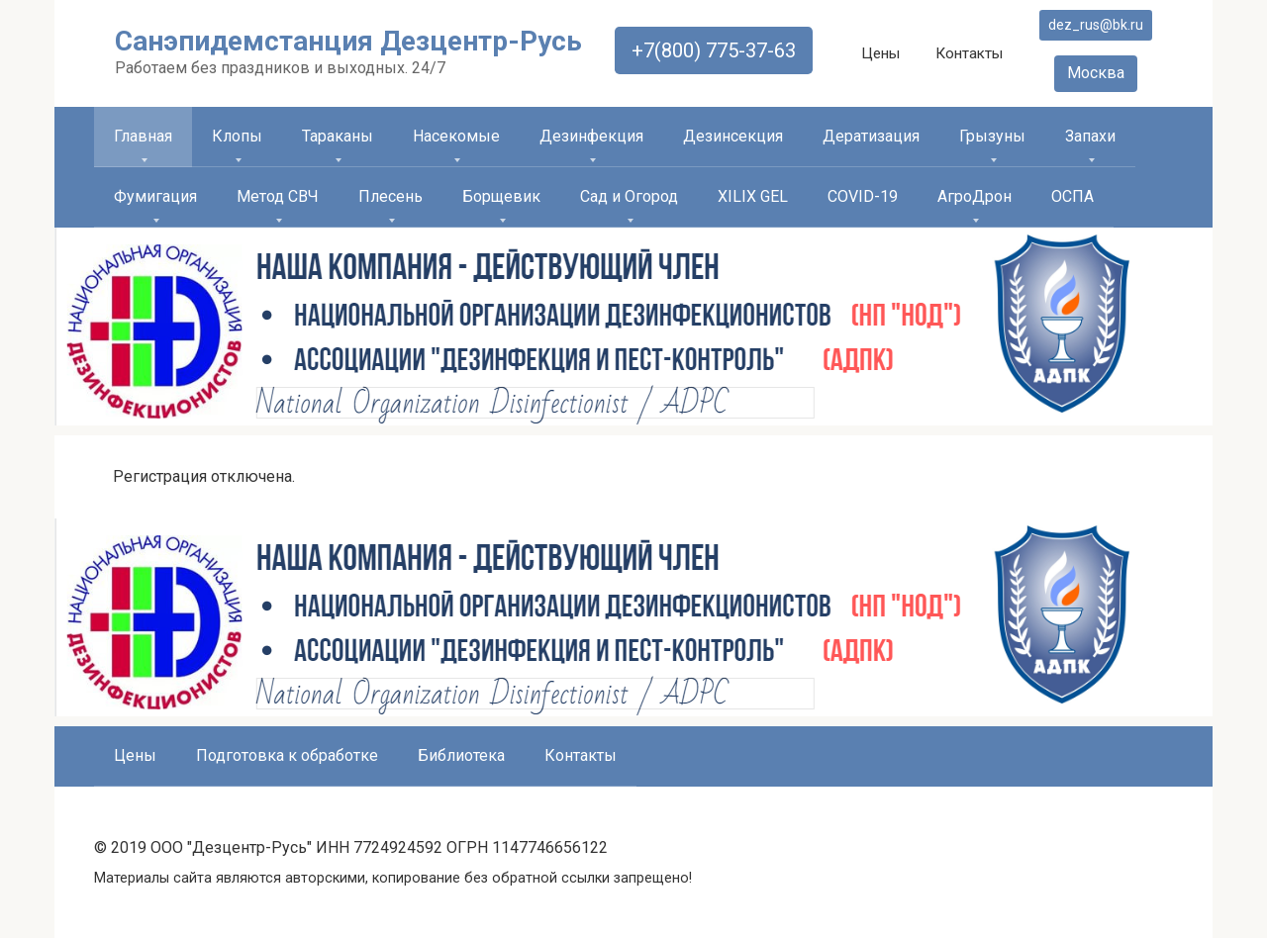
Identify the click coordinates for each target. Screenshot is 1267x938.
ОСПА (1072, 196)
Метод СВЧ (278, 196)
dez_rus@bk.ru (1095, 25)
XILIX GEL (753, 196)
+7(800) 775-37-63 (714, 50)
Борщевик (501, 196)
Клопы (237, 136)
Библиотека (461, 755)
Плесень (390, 196)
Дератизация (871, 136)
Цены (880, 53)
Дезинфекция (591, 136)
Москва (1095, 72)
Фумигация (155, 196)
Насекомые (456, 136)
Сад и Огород (629, 196)
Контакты (969, 53)
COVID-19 (863, 196)
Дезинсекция (733, 136)
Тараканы (337, 136)
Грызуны (992, 136)
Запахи (1090, 136)
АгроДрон (974, 196)
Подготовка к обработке (287, 755)
